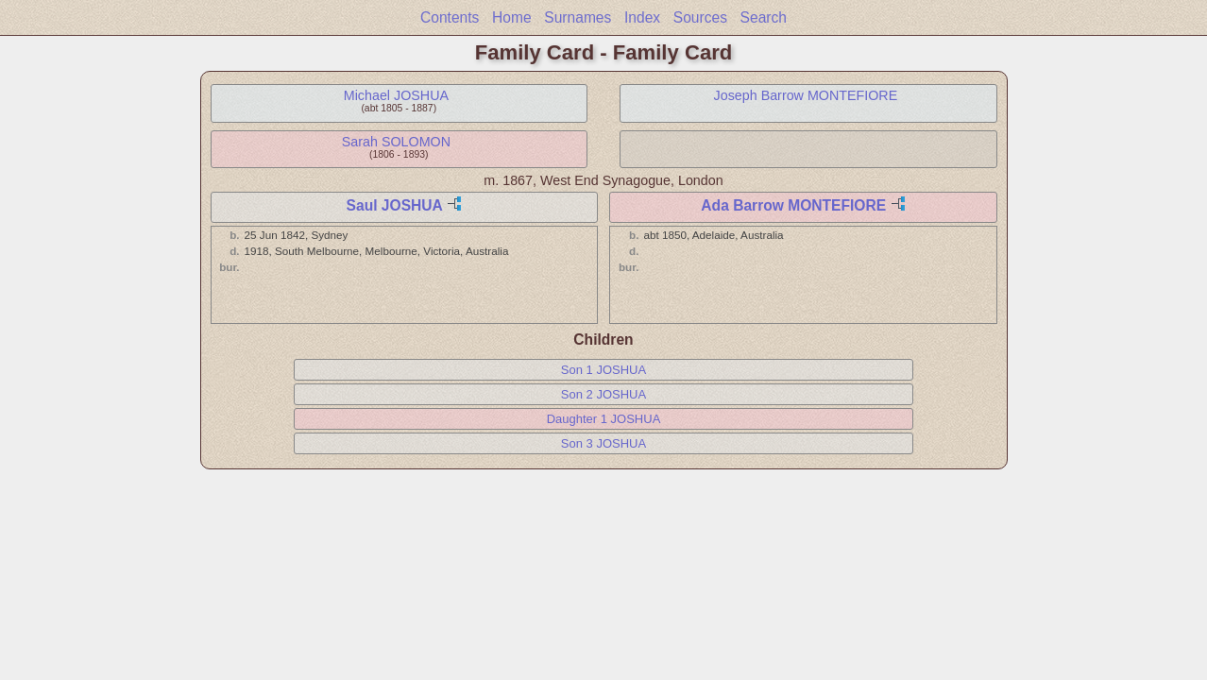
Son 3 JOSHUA (603, 443)
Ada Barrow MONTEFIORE (793, 205)
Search (763, 17)
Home (512, 17)
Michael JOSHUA (396, 95)
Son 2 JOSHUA (603, 394)
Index (642, 17)
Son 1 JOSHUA (603, 370)
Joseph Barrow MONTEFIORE (806, 95)
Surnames (577, 17)
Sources (700, 17)
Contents (449, 17)
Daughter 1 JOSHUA (604, 419)
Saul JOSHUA (395, 205)
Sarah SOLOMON (396, 141)
